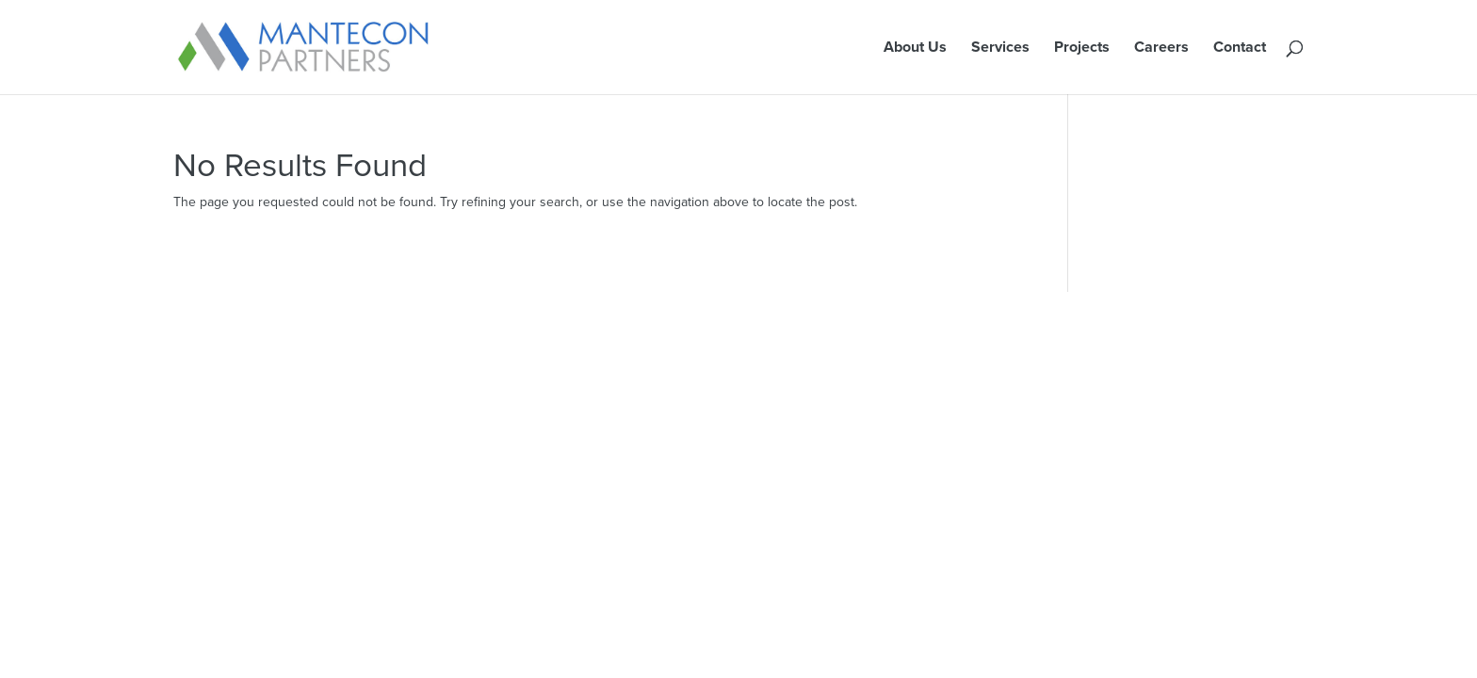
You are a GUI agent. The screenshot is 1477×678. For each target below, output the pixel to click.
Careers (1161, 48)
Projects (1082, 48)
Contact (1239, 48)
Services (1000, 48)
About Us (915, 48)
